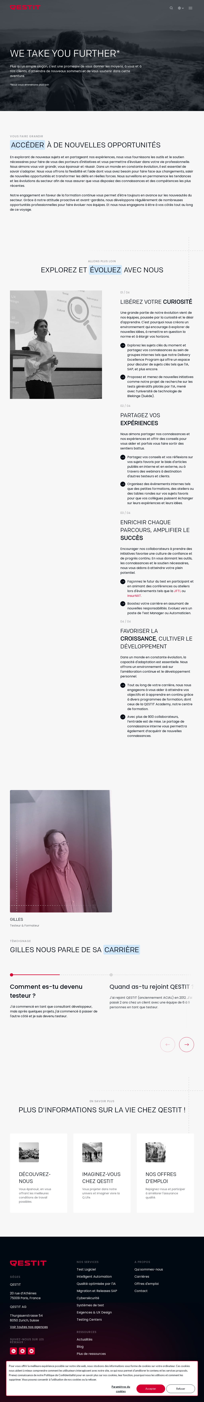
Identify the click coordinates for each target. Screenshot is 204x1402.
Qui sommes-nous (148, 1269)
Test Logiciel (86, 1269)
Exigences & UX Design (94, 1312)
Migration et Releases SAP (97, 1291)
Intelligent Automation (94, 1276)
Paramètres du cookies (121, 1389)
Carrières (141, 1276)
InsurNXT (134, 595)
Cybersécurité (88, 1298)
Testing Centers (89, 1319)
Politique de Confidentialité (60, 1375)
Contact (141, 1291)
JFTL (177, 591)
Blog (80, 1347)
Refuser (180, 1388)
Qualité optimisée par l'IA (96, 1284)
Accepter (150, 1388)
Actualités (84, 1339)
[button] (186, 1044)
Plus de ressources (91, 1354)
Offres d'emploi (146, 1284)
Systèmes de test (90, 1305)
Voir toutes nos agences (29, 1327)
